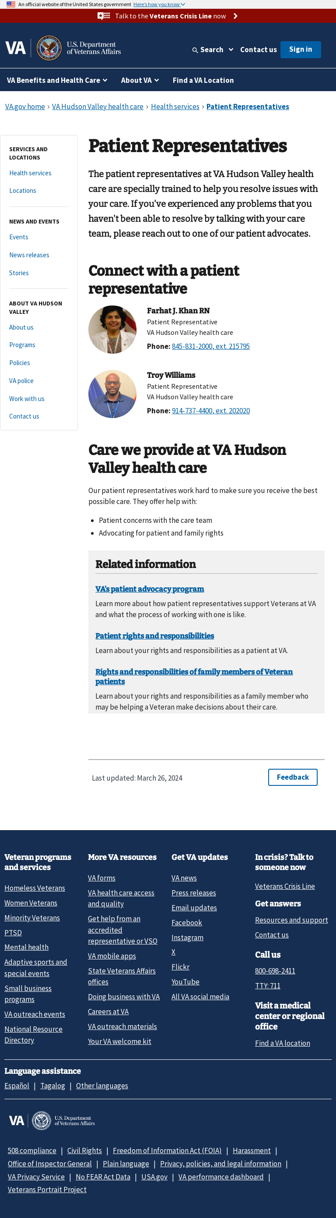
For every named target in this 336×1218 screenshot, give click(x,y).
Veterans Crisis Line (285, 886)
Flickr (180, 967)
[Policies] (38, 363)
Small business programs (28, 994)
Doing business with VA (124, 996)
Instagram (187, 937)
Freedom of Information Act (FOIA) (167, 1150)
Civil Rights (84, 1150)
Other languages (102, 1085)
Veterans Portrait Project (47, 1189)
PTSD (13, 932)
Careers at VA (108, 1011)
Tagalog (52, 1085)
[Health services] (38, 173)
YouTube (186, 982)
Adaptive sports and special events (35, 967)
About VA (136, 80)
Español (16, 1085)
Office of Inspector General (50, 1163)
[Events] (38, 237)
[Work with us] (38, 399)
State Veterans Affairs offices (122, 976)
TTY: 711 (267, 986)
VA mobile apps (112, 956)
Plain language (126, 1163)
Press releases (194, 893)
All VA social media (200, 996)
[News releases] (38, 255)
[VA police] (38, 381)
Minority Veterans (32, 918)
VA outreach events (34, 1014)
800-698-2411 (275, 971)
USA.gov (154, 1177)
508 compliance (32, 1150)
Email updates (194, 908)
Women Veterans (30, 903)
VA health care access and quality (121, 898)
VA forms (102, 878)
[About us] (38, 328)
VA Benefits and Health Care (53, 80)
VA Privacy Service (36, 1177)
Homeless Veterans (34, 888)
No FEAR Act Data (103, 1177)
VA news (184, 878)
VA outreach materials (122, 1026)
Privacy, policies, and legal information (220, 1163)
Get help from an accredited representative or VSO (123, 930)
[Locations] (38, 191)
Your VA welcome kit (119, 1041)
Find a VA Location (203, 80)
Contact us (258, 49)
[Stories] (38, 273)
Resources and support (291, 920)
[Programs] (38, 345)
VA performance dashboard (221, 1177)
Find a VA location (282, 1043)
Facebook (187, 922)
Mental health (26, 947)
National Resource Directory (33, 1034)
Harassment (252, 1150)
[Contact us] (38, 417)
